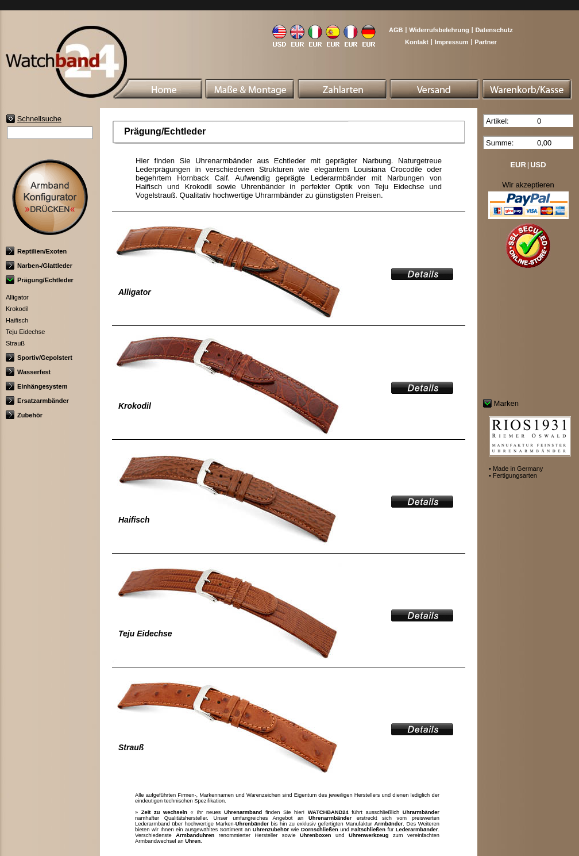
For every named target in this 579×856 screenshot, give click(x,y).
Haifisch (17, 320)
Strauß (15, 343)
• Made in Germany (516, 468)
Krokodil (17, 308)
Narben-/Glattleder (39, 265)
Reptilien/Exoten (36, 251)
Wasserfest (28, 371)
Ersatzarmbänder (37, 400)
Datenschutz (493, 29)
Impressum (452, 42)
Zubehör (24, 415)
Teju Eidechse (25, 331)
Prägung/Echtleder (40, 280)
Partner (485, 42)
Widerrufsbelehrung (439, 29)
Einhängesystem (36, 386)
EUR (518, 164)
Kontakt (417, 42)
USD (538, 164)
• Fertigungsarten (513, 475)
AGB (396, 29)
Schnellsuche (39, 118)
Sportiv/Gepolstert (39, 357)
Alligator (17, 297)
